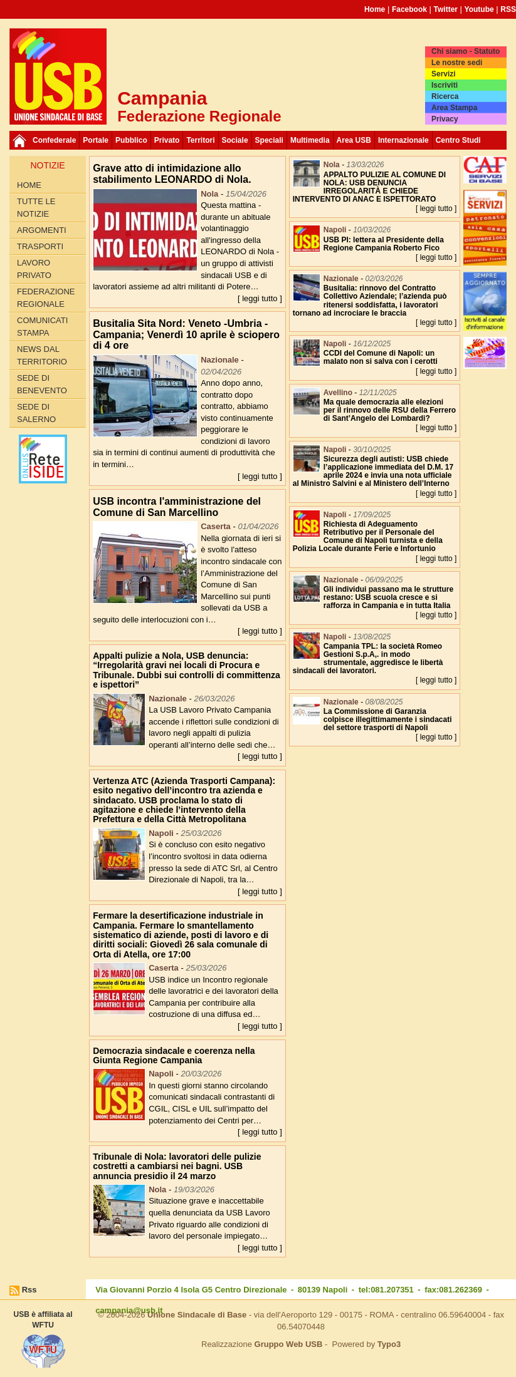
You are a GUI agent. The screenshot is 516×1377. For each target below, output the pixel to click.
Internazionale (403, 140)
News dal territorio (42, 355)
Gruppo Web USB (289, 1344)
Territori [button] (200, 140)
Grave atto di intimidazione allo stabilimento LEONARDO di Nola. (172, 174)
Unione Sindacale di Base (196, 1314)
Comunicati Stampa (42, 327)
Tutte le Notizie (36, 208)
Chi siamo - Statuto (465, 51)
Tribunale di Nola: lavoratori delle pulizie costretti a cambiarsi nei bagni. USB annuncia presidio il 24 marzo (177, 1166)
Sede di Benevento (42, 384)
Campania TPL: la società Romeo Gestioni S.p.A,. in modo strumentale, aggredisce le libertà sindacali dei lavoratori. (368, 659)
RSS (508, 9)
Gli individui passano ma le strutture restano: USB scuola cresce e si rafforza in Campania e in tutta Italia (388, 597)
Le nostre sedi (456, 62)
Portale (95, 140)
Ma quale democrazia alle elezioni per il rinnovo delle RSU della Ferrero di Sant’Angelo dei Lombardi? (390, 410)
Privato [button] (167, 140)
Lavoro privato (34, 269)
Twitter (446, 9)
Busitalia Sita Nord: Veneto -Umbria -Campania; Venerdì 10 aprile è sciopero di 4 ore (186, 334)
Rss (29, 1289)
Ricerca (444, 96)
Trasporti (40, 246)
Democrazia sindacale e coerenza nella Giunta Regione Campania (174, 1055)
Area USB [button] (354, 140)
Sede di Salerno (36, 413)
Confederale (54, 140)
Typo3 (389, 1344)
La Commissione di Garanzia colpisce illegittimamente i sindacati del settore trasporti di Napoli (388, 719)
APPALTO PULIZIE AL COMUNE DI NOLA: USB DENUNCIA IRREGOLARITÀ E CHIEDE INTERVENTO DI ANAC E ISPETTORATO (369, 187)
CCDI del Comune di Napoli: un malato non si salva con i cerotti (381, 357)
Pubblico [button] (131, 140)
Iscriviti (444, 85)
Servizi (443, 74)
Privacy (444, 119)
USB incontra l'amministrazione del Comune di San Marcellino (177, 507)
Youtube (479, 9)
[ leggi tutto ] (260, 298)
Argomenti (41, 230)
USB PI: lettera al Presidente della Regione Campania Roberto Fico (384, 243)
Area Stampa (454, 107)
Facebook (409, 9)
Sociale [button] (235, 140)
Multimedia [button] (310, 140)
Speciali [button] (269, 140)
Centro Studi (458, 140)
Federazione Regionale (46, 298)
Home (374, 9)
